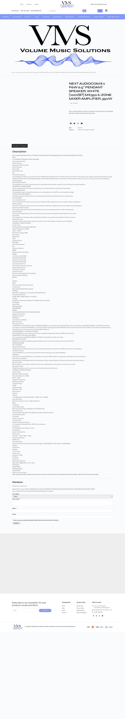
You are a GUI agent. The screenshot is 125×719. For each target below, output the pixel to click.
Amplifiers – (6, 16)
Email (14, 514)
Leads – (37, 16)
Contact (29, 4)
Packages (17, 72)
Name (14, 508)
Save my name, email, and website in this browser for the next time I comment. (36, 520)
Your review (16, 499)
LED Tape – (28, 16)
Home (13, 72)
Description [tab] (16, 145)
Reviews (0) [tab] (23, 145)
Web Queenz (71, 627)
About (36, 4)
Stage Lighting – (99, 16)
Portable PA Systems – (84, 16)
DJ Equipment (17, 16)
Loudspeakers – (57, 16)
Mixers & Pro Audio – (113, 16)
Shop (21, 4)
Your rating (15, 494)
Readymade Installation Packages (29, 72)
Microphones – (69, 16)
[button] (71, 123)
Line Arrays (46, 16)
